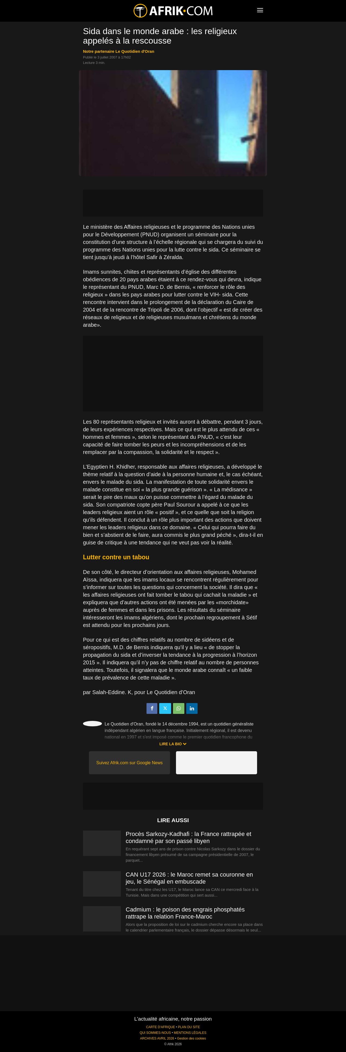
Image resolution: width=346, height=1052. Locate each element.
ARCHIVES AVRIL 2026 (157, 1038)
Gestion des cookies (191, 1038)
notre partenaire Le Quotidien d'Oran (118, 51)
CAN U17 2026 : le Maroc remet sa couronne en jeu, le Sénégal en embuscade (189, 878)
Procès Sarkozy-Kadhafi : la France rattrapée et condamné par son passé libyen (188, 837)
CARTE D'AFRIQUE (160, 1027)
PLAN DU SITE (189, 1027)
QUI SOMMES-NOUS (155, 1033)
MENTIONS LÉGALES (190, 1033)
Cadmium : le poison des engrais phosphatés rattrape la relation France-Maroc (185, 913)
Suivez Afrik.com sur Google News (129, 762)
